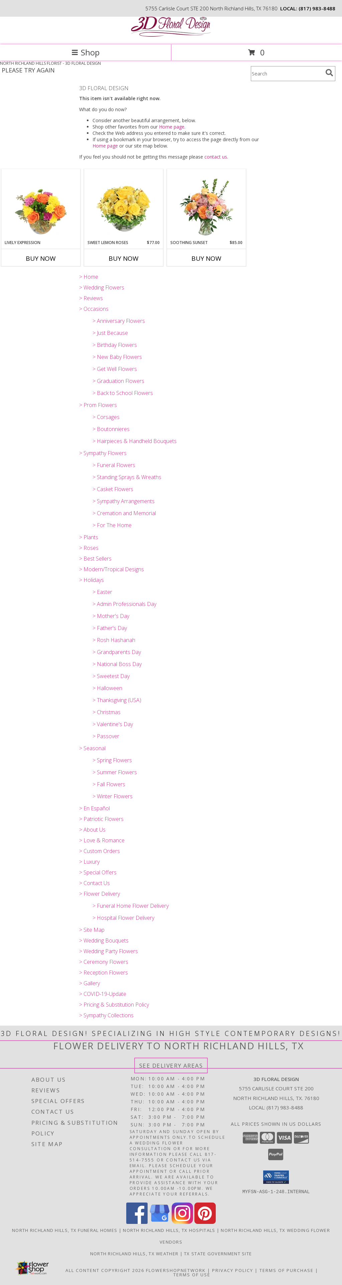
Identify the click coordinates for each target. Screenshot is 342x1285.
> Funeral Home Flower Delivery (131, 905)
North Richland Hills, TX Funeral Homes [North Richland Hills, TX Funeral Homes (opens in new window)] (64, 1230)
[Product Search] (287, 73)
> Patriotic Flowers (101, 819)
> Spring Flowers (112, 760)
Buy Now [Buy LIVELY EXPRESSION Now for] (41, 258)
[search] (329, 73)
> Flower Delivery (99, 893)
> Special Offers (98, 872)
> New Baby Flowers (117, 357)
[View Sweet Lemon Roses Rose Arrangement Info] (124, 204)
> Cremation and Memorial (124, 513)
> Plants (88, 537)
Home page (171, 127)
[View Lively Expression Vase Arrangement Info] (41, 204)
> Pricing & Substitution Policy (114, 1004)
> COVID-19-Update (102, 994)
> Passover (106, 736)
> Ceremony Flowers (103, 962)
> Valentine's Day (113, 724)
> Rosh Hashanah (114, 640)
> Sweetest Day (111, 676)
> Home (88, 276)
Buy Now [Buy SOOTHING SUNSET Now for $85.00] (206, 258)
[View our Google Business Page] (159, 1222)
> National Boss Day (117, 664)
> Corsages (106, 417)
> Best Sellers (95, 558)
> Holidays (91, 580)
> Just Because (110, 333)
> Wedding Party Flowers (108, 951)
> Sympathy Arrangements (124, 501)
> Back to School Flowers (123, 393)
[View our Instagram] (182, 1222)
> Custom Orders (99, 851)
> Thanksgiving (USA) (117, 700)
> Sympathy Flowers (103, 453)
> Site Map (92, 929)
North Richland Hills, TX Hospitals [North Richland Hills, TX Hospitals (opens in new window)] (169, 1230)
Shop (85, 52)
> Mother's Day (111, 616)
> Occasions (94, 308)
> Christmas (107, 712)
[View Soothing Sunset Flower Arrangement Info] (206, 204)
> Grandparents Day (117, 652)
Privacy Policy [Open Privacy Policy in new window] (232, 1270)
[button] (276, 1177)
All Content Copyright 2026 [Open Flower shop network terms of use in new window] (104, 1270)
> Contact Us (94, 883)
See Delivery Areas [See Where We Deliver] (171, 1065)
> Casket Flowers (113, 489)
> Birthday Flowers (115, 345)
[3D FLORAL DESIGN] (171, 35)
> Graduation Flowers (118, 381)
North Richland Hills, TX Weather (134, 1254)
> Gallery (89, 983)
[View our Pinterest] (205, 1222)
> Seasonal (92, 748)
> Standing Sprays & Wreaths (127, 477)
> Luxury (89, 861)
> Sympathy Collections (106, 1015)
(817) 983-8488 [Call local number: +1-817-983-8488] (317, 8)
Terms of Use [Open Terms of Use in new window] (191, 1275)
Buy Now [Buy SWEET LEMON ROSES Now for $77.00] (124, 258)
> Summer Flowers (115, 772)
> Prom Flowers (98, 405)
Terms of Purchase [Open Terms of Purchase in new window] (287, 1270)
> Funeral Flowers (114, 465)
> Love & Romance (102, 840)
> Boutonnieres (111, 429)
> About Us (92, 829)
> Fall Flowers (109, 784)
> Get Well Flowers (115, 369)
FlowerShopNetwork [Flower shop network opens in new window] (176, 1270)
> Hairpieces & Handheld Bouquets (135, 441)
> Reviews (91, 298)
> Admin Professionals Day (124, 604)
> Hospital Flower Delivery (123, 917)
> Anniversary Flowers (119, 321)
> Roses (89, 548)
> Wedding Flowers (101, 287)
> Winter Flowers (113, 796)
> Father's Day (110, 628)
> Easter (102, 592)
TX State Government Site (218, 1254)
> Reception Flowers (103, 972)
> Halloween (107, 688)
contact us (215, 157)
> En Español (94, 808)
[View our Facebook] (137, 1222)
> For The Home (112, 525)
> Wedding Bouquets (104, 940)
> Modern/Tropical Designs (111, 569)
